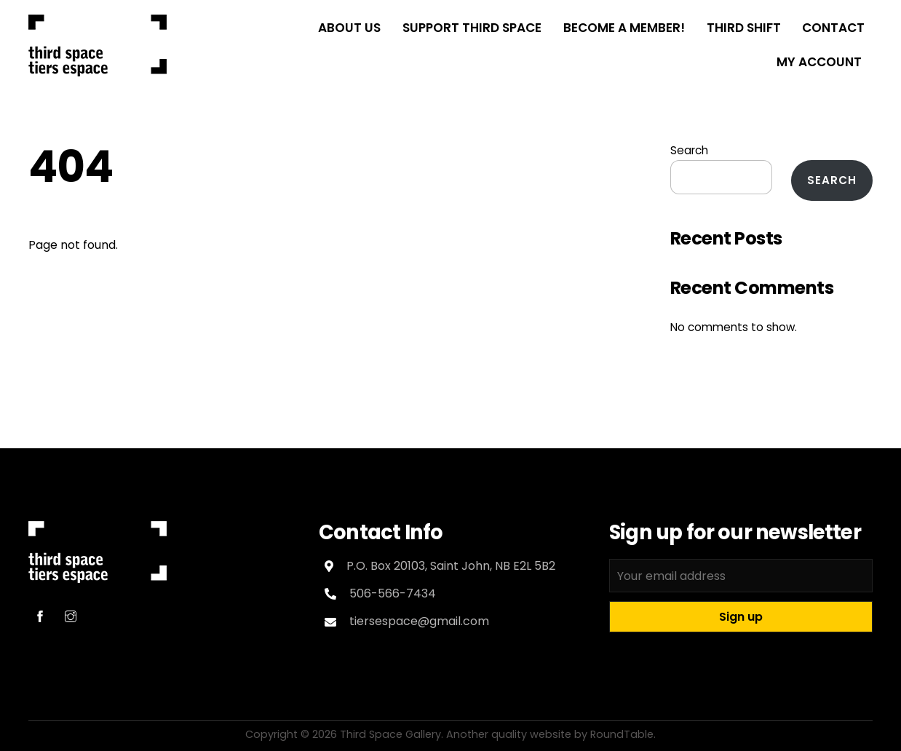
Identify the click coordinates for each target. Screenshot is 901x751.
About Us (349, 27)
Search (689, 150)
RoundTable (622, 734)
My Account (819, 62)
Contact (833, 27)
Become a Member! (624, 27)
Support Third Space (471, 27)
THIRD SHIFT (744, 27)
